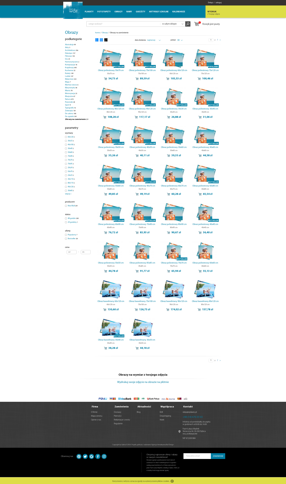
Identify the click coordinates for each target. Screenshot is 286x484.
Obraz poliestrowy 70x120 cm (205, 70)
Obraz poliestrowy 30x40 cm (205, 109)
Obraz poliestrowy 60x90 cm (111, 224)
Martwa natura (71, 85)
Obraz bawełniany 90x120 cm (173, 301)
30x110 (71, 179)
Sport (68, 105)
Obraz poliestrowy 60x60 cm (205, 263)
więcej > (68, 194)
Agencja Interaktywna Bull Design (162, 444)
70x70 (71, 160)
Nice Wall (73, 206)
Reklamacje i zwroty (122, 419)
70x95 (71, 164)
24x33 (71, 175)
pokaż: (173, 40)
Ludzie (69, 76)
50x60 (71, 152)
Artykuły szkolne (159, 12)
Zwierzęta (70, 111)
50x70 (71, 171)
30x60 (71, 191)
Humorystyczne (72, 62)
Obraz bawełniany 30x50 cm (142, 340)
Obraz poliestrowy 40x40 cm (205, 224)
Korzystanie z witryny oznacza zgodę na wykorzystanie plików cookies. (141, 480)
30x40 (71, 148)
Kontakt (188, 406)
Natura (69, 99)
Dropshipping (165, 415)
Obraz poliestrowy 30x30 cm (174, 109)
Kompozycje (71, 65)
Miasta (68, 91)
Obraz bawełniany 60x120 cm (110, 301)
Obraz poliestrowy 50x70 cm (111, 70)
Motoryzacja (71, 93)
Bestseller (73, 239)
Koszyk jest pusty (207, 24)
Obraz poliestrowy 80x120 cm (110, 109)
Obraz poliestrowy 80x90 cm (174, 224)
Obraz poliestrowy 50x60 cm (111, 186)
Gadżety (140, 12)
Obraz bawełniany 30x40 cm (111, 340)
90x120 (71, 187)
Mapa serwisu (96, 415)
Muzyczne (70, 96)
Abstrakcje (70, 45)
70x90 (71, 156)
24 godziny (73, 222)
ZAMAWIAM (218, 455)
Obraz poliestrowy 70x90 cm (142, 224)
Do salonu (70, 114)
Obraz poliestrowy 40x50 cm (142, 147)
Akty (67, 48)
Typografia (70, 108)
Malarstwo (70, 79)
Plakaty (89, 12)
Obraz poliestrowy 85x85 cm (142, 263)
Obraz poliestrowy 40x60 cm (205, 147)
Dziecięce (70, 53)
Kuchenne (70, 70)
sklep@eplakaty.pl (190, 411)
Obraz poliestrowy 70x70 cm (174, 263)
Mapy (68, 82)
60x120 (71, 137)
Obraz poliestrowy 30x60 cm (174, 147)
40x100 (71, 145)
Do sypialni (71, 116)
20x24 (71, 168)
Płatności (117, 415)
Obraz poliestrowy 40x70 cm (142, 186)
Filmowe (70, 56)
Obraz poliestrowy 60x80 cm (205, 186)
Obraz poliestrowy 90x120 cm (142, 109)
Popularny (72, 235)
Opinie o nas (96, 419)
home (97, 33)
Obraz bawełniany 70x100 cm (142, 301)
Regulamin (118, 423)
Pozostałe (70, 102)
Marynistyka (71, 88)
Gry (67, 59)
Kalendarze (178, 12)
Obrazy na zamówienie (77, 119)
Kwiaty (69, 73)
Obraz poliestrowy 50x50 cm (111, 263)
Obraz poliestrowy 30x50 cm (111, 147)
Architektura (71, 50)
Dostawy (117, 411)
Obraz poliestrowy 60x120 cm (173, 70)
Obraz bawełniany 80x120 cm (205, 301)
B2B (161, 411)
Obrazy (71, 33)
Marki (162, 419)
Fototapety (104, 12)
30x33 (71, 141)
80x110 (71, 183)
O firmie (94, 411)
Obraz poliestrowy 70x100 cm (142, 70)
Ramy (129, 12)
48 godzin (73, 218)
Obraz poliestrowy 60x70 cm (174, 186)
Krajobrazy (71, 68)
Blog (138, 411)
